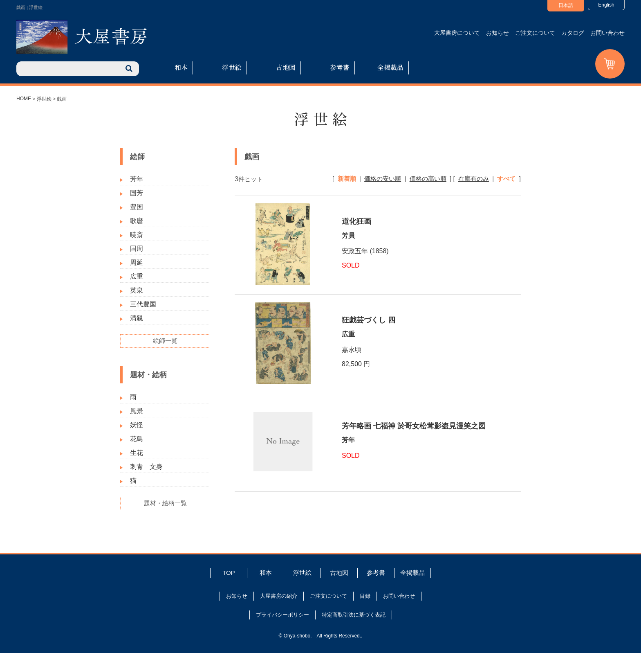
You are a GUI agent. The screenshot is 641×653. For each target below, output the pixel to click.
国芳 (136, 192)
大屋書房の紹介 (278, 596)
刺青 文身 (146, 466)
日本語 (565, 5)
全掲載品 (390, 67)
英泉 (136, 290)
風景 (136, 411)
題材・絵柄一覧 (165, 503)
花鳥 (136, 438)
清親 (136, 318)
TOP (228, 572)
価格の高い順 (428, 178)
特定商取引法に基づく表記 (353, 615)
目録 (365, 596)
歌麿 (136, 220)
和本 (181, 67)
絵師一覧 (165, 340)
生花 (136, 452)
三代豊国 (143, 304)
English (606, 5)
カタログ (572, 32)
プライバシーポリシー (282, 615)
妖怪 (136, 424)
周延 (136, 262)
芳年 (136, 179)
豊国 (136, 206)
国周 (136, 248)
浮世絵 (232, 67)
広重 (136, 276)
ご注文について (535, 32)
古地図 (286, 67)
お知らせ (497, 32)
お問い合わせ (607, 32)
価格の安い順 (382, 178)
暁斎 (136, 234)
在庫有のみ (473, 178)
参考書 (340, 67)
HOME (23, 98)
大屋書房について (457, 32)
